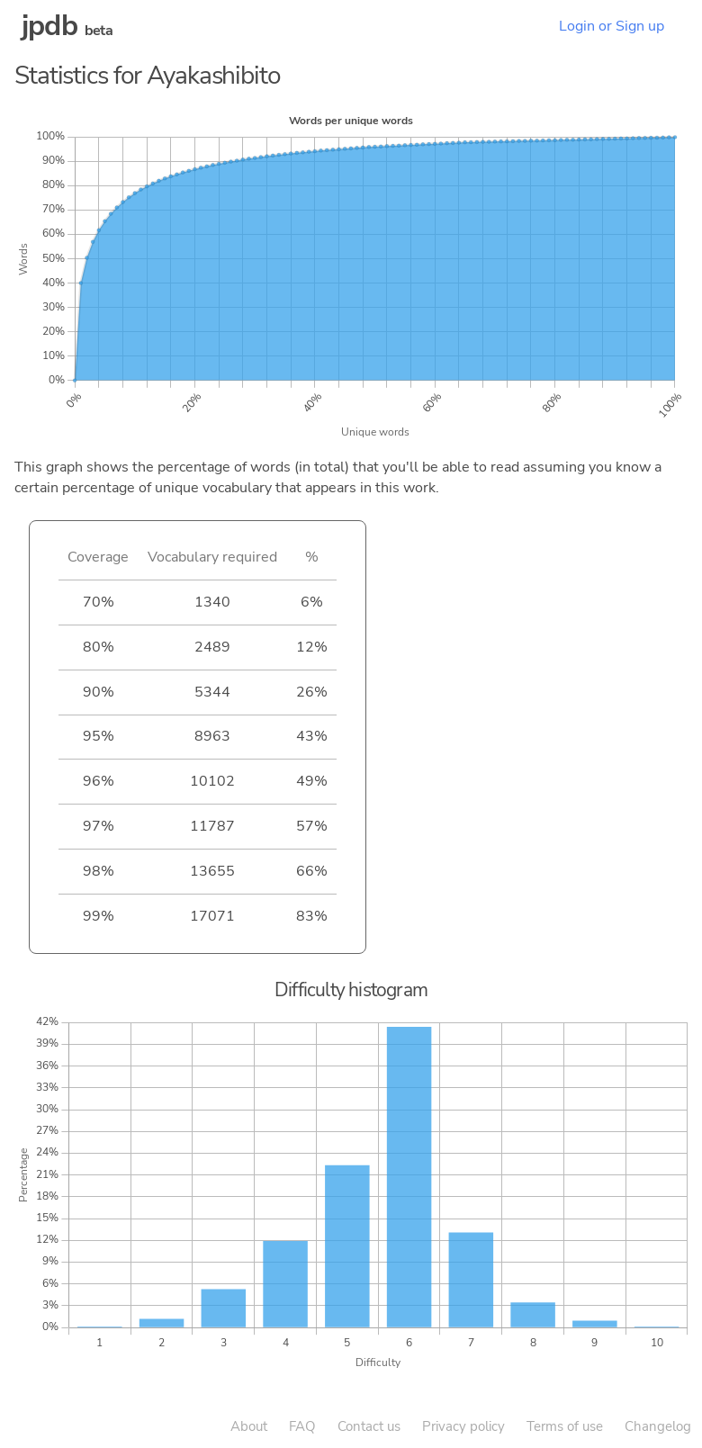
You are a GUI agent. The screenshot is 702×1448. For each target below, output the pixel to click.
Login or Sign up (611, 26)
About (248, 1426)
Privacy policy (463, 1426)
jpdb (49, 25)
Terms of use (564, 1426)
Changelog (658, 1426)
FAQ (302, 1426)
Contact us (369, 1426)
